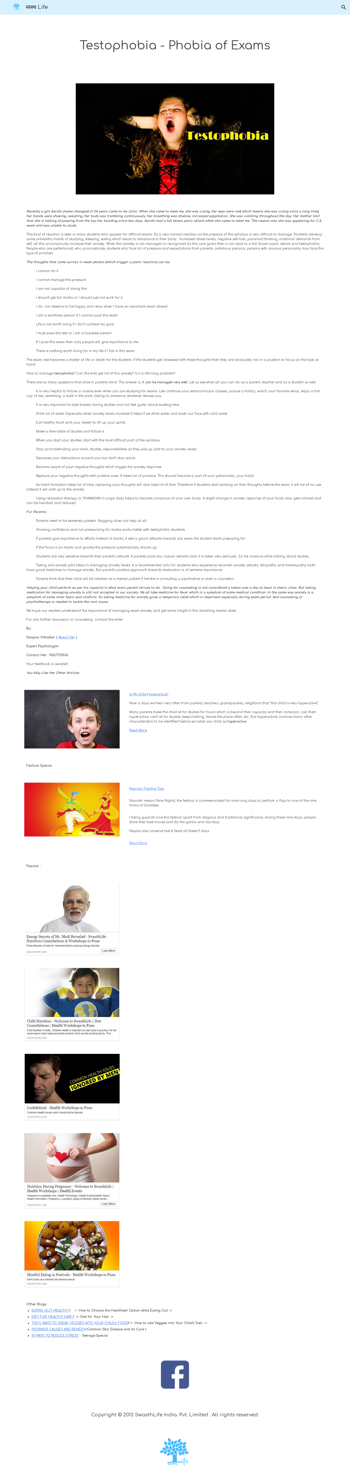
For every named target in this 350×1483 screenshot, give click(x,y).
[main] (175, 46)
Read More (138, 843)
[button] (343, 7)
